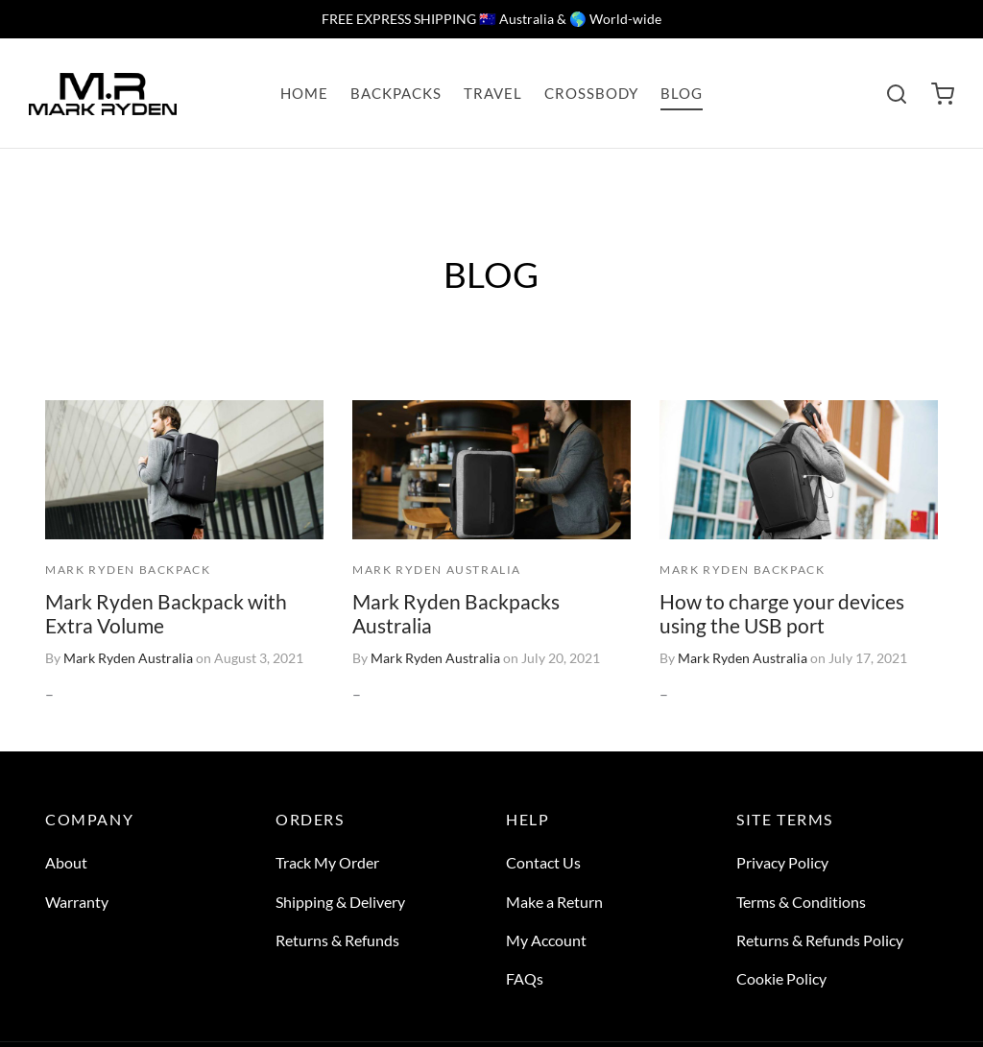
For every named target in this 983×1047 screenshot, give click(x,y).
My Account (546, 940)
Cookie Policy (781, 978)
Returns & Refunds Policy (819, 940)
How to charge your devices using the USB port (781, 613)
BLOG (681, 93)
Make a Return (554, 901)
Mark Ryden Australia (128, 659)
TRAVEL (493, 93)
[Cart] (942, 94)
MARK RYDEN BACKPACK (127, 569)
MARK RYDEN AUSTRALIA (436, 570)
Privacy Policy (782, 862)
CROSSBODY (591, 93)
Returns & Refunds (337, 940)
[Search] (896, 94)
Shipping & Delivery (340, 901)
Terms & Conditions (801, 901)
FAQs (524, 978)
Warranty (76, 901)
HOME (304, 93)
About (66, 862)
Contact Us (543, 862)
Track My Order (327, 862)
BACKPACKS (396, 93)
